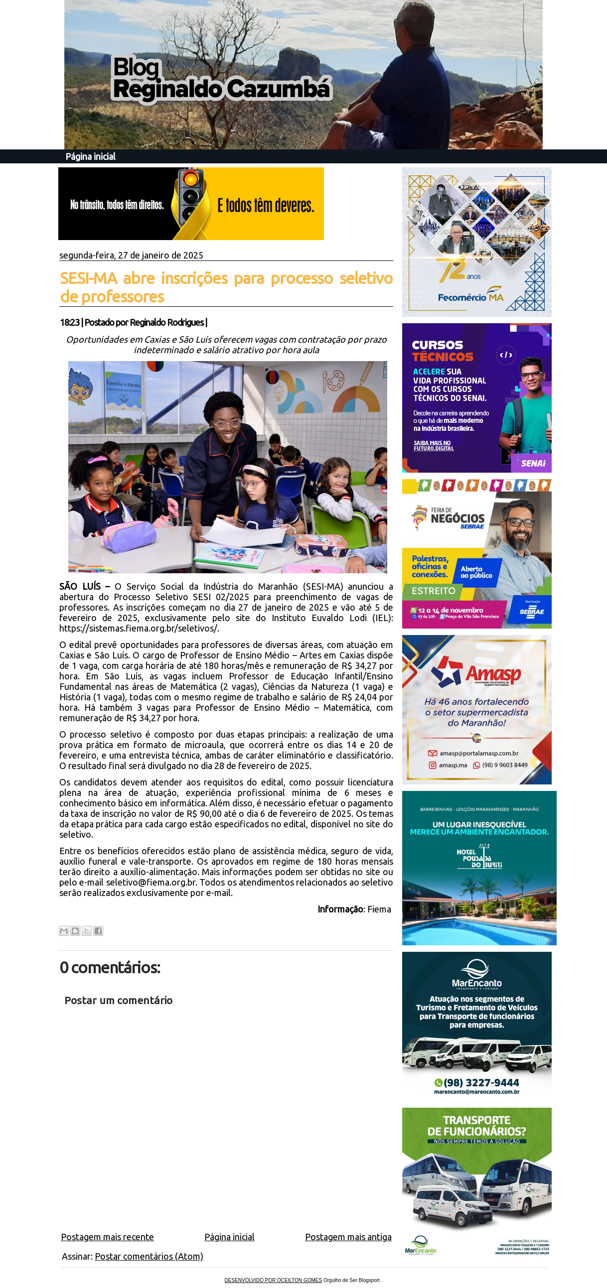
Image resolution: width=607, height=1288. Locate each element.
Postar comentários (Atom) (149, 1256)
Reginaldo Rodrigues (166, 322)
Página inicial (90, 156)
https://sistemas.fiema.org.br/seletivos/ (138, 628)
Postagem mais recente (107, 1237)
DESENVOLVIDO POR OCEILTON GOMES (273, 1280)
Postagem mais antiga (348, 1237)
